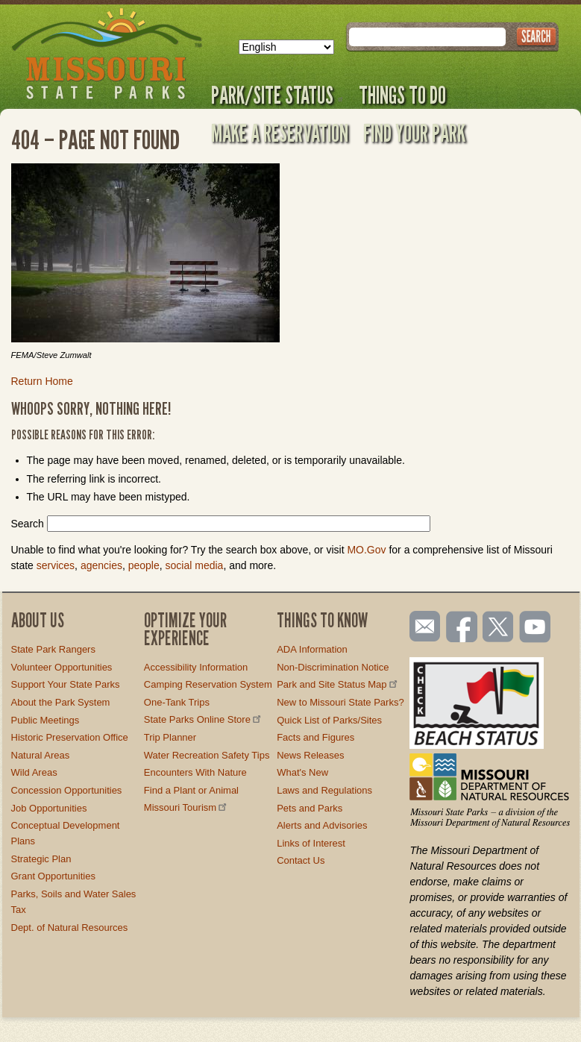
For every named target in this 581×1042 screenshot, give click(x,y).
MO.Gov (366, 550)
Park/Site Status (277, 95)
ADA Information (312, 649)
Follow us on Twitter (497, 628)
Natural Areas (40, 755)
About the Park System (60, 702)
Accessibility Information (196, 667)
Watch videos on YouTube (535, 628)
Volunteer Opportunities (62, 667)
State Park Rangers (53, 649)
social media (195, 565)
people (144, 565)
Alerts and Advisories (322, 825)
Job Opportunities (49, 808)
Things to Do (402, 95)
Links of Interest (311, 843)
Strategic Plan (41, 858)
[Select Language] (286, 47)
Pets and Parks (309, 808)
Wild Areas (34, 772)
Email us (421, 626)
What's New (302, 772)
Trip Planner (170, 737)
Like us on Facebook (462, 628)
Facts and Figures (315, 737)
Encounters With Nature (195, 772)
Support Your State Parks (65, 684)
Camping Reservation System (208, 684)
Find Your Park (414, 133)
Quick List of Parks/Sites (329, 720)
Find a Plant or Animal (191, 790)
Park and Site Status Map (338, 684)
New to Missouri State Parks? (340, 702)
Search (27, 524)
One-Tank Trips (177, 702)
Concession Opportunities (66, 790)
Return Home (42, 381)
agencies (101, 565)
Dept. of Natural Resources (69, 927)
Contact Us (300, 860)
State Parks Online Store (203, 719)
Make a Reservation (279, 133)
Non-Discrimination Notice (333, 667)
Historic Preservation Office (69, 737)
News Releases (310, 755)
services (56, 565)
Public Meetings (45, 720)
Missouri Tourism (186, 807)
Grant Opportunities (53, 876)
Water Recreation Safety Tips (207, 755)
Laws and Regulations (324, 790)
